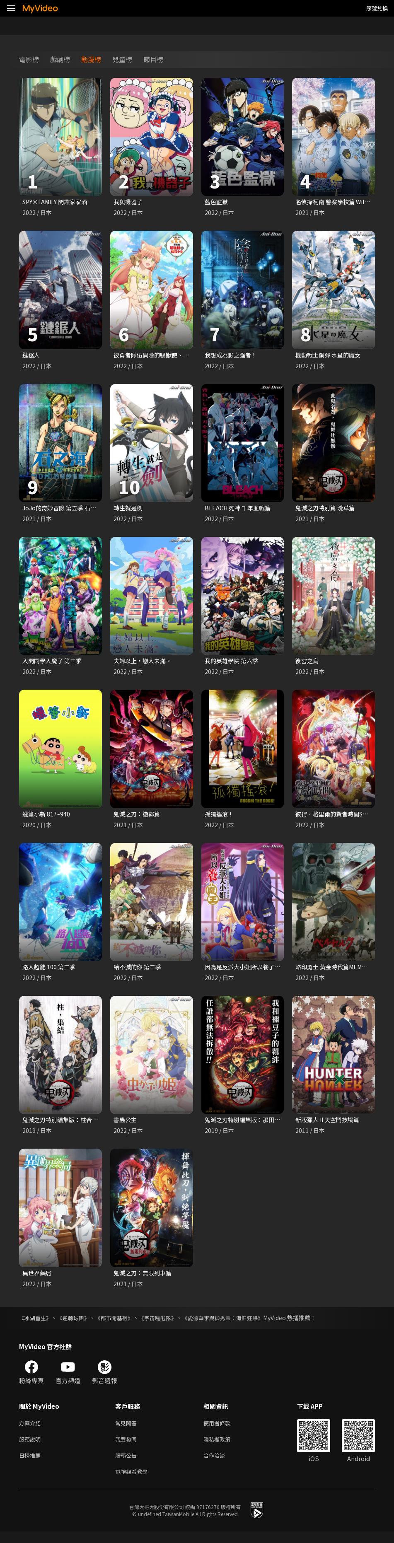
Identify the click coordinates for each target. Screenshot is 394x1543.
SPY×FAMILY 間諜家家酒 (57, 202)
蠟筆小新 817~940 (47, 817)
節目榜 (153, 59)
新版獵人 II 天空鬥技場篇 (329, 1124)
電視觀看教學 (133, 1482)
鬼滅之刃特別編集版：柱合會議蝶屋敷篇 (78, 1124)
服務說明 (31, 1447)
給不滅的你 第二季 (139, 971)
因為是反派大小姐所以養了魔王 (248, 971)
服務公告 (127, 1465)
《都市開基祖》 (120, 1324)
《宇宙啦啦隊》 (167, 1324)
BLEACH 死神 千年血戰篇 (239, 509)
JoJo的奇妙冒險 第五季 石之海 (64, 509)
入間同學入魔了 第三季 (54, 663)
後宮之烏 (307, 663)
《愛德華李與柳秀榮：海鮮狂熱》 (236, 1324)
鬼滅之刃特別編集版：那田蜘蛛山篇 (254, 1124)
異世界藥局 (37, 1279)
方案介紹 (31, 1430)
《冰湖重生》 (36, 1324)
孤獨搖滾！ (220, 817)
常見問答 (127, 1430)
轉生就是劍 (129, 509)
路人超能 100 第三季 (50, 971)
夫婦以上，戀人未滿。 (145, 663)
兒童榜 (122, 59)
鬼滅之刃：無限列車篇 (145, 1279)
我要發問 (127, 1447)
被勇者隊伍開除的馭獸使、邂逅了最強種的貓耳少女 (185, 356)
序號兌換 (377, 8)
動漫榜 (91, 59)
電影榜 (29, 59)
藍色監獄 (217, 202)
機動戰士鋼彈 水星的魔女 (330, 356)
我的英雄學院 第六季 (233, 663)
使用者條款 (223, 1430)
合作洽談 (220, 1465)
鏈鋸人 (31, 356)
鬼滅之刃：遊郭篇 (138, 817)
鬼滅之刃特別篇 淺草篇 (327, 509)
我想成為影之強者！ (233, 356)
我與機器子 (129, 202)
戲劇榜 (60, 59)
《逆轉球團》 (77, 1324)
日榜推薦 (31, 1465)
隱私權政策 (223, 1447)
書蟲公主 (126, 1124)
